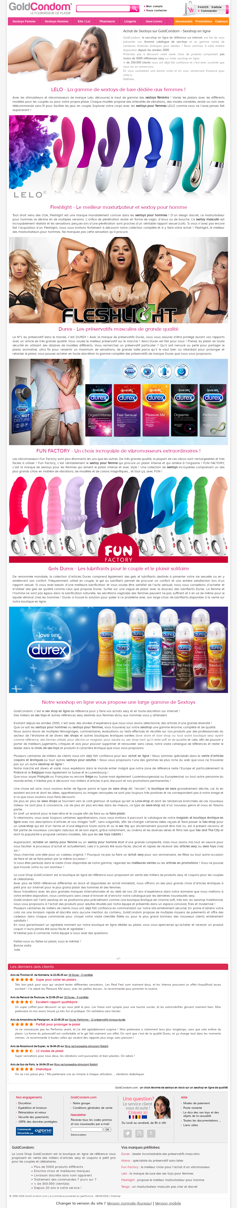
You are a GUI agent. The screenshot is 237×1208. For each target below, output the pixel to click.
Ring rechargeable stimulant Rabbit (86, 1046)
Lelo (124, 1173)
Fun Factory (129, 1167)
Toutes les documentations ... (202, 1120)
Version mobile (168, 1203)
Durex (125, 1154)
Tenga (125, 1187)
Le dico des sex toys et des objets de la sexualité (201, 1114)
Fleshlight (128, 1180)
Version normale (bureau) (129, 1203)
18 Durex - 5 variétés (80, 975)
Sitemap (115, 1196)
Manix (125, 1161)
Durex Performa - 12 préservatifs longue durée (97, 1019)
